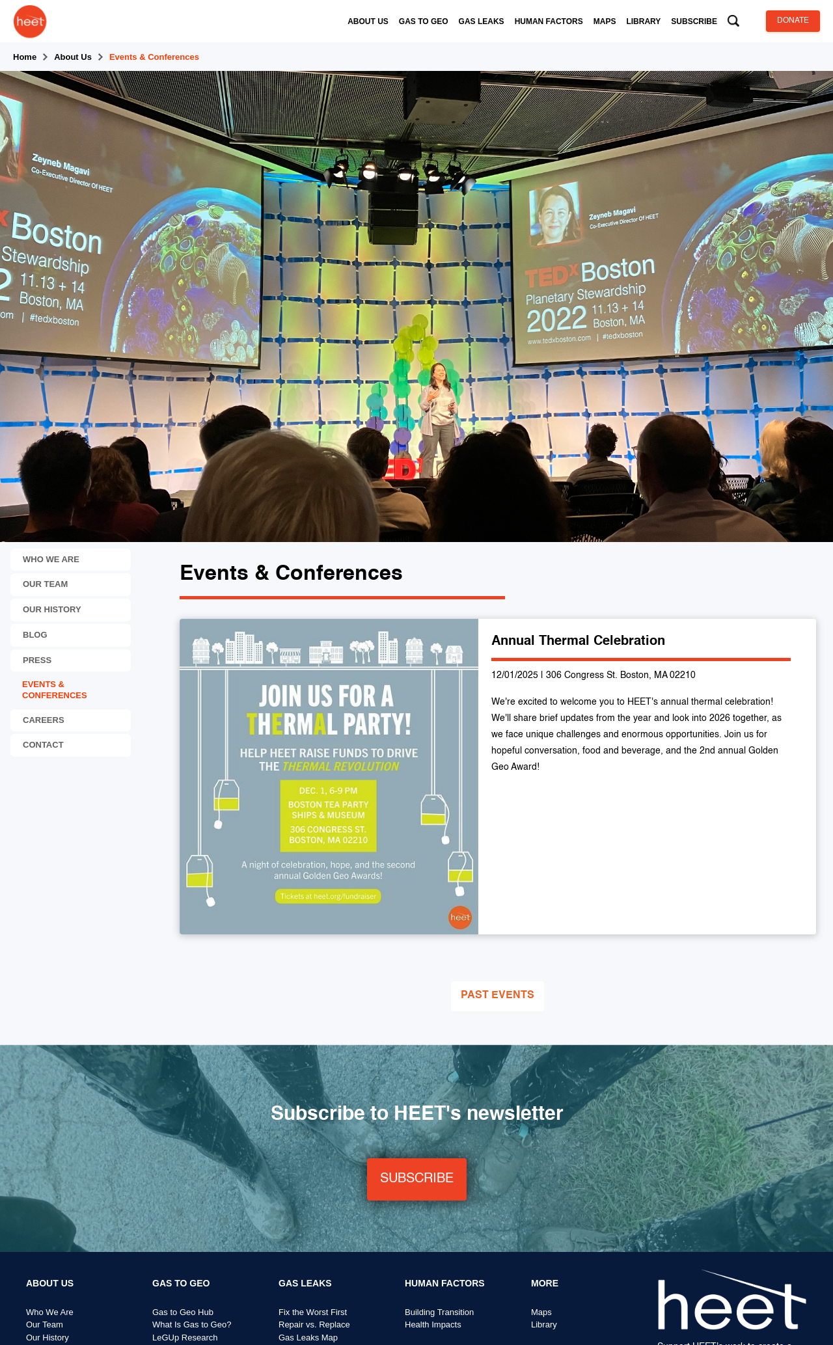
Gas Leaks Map (308, 1337)
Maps (541, 1312)
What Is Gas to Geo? (191, 1325)
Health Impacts (433, 1325)
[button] (368, 21)
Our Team (44, 1325)
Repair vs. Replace (314, 1325)
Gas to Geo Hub (182, 1312)
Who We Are (50, 1312)
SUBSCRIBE (417, 1179)
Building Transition (439, 1312)
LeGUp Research (184, 1337)
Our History (47, 1337)
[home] (30, 21)
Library (544, 1325)
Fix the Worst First (313, 1312)
